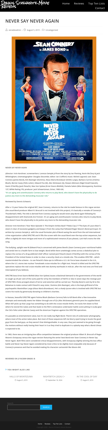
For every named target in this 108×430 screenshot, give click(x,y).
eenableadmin (15, 30)
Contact (100, 8)
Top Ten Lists (96, 3)
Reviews (79, 3)
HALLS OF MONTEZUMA (21, 376)
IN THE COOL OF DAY (87, 376)
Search (10, 403)
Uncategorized (51, 30)
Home (66, 3)
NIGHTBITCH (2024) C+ (54, 376)
